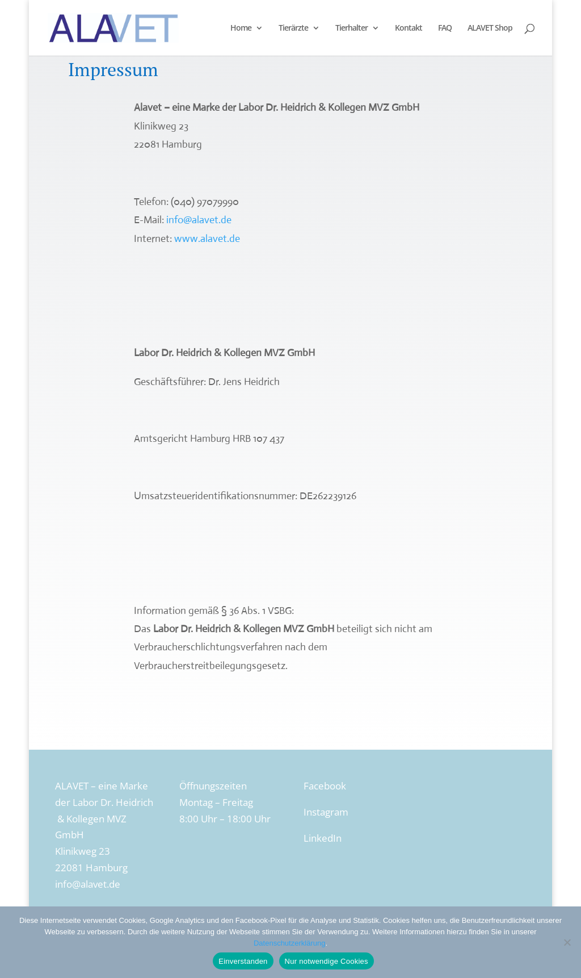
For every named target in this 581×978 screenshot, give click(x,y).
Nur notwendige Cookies (326, 961)
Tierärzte (293, 28)
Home (240, 28)
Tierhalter (351, 28)
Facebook (325, 785)
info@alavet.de (198, 220)
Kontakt (408, 28)
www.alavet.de (207, 238)
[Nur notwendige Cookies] (566, 942)
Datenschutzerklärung (289, 943)
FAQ (445, 28)
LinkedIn (323, 838)
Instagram (326, 811)
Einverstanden (242, 961)
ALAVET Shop (490, 28)
